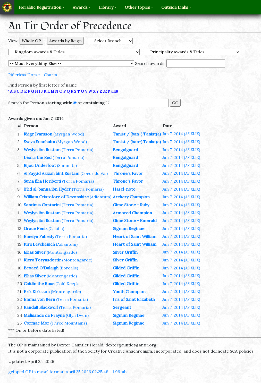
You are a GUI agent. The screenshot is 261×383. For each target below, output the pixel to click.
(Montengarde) (62, 252)
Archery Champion (131, 196)
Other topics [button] (137, 7)
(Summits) (67, 165)
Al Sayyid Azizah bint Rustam (51, 173)
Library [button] (106, 7)
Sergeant (122, 307)
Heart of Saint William (134, 236)
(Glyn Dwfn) (77, 315)
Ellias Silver (35, 252)
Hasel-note (124, 189)
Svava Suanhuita (39, 141)
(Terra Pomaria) (77, 149)
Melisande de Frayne (44, 315)
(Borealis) (69, 267)
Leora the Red (38, 157)
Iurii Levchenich (39, 244)
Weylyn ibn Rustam (42, 149)
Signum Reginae (128, 228)
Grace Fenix (35, 228)
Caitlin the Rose (39, 283)
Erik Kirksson (37, 291)
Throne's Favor (128, 173)
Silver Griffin (125, 252)
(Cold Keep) (66, 283)
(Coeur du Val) (94, 173)
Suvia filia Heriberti (42, 181)
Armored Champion (132, 212)
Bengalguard (125, 149)
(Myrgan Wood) (68, 134)
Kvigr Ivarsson (38, 134)
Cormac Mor (36, 323)
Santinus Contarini (42, 204)
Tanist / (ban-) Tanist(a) (137, 134)
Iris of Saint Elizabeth (134, 299)
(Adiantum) (100, 196)
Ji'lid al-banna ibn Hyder (47, 189)
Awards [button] (80, 7)
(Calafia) (56, 228)
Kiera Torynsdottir (42, 259)
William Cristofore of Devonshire (56, 196)
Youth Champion (129, 291)
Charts (50, 74)
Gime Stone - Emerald (135, 220)
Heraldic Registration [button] (40, 7)
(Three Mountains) (68, 323)
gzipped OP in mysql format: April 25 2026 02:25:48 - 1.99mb (67, 371)
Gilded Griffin (126, 267)
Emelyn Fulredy (39, 236)
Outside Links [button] (174, 7)
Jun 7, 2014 (181, 133)
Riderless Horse (24, 74)
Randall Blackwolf (41, 307)
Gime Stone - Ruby (131, 204)
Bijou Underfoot (40, 165)
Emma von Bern (39, 299)
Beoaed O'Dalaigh (41, 267)
